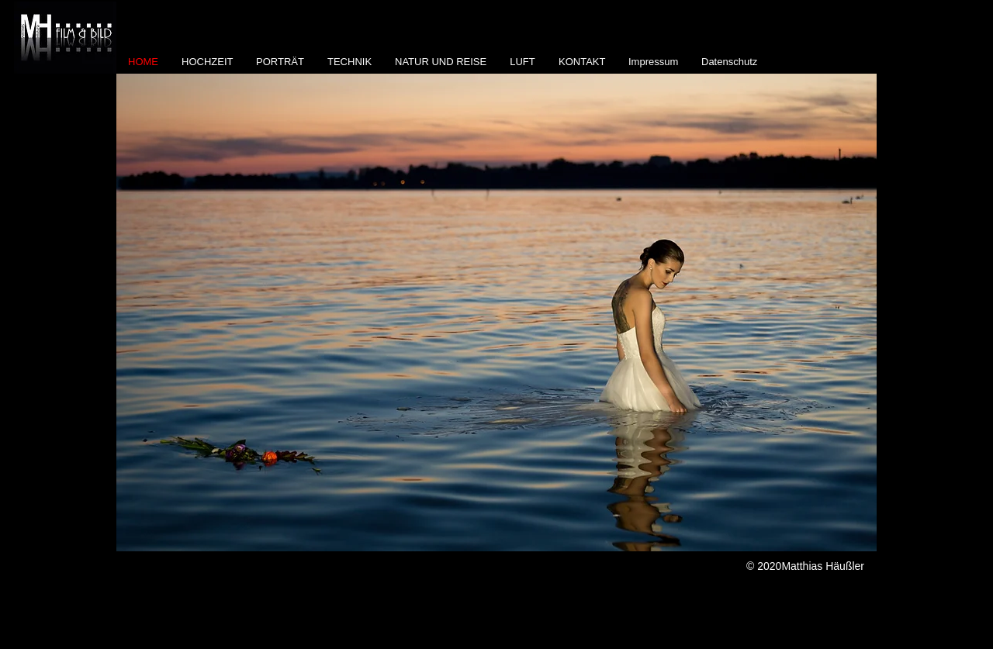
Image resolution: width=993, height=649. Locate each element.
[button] (496, 312)
